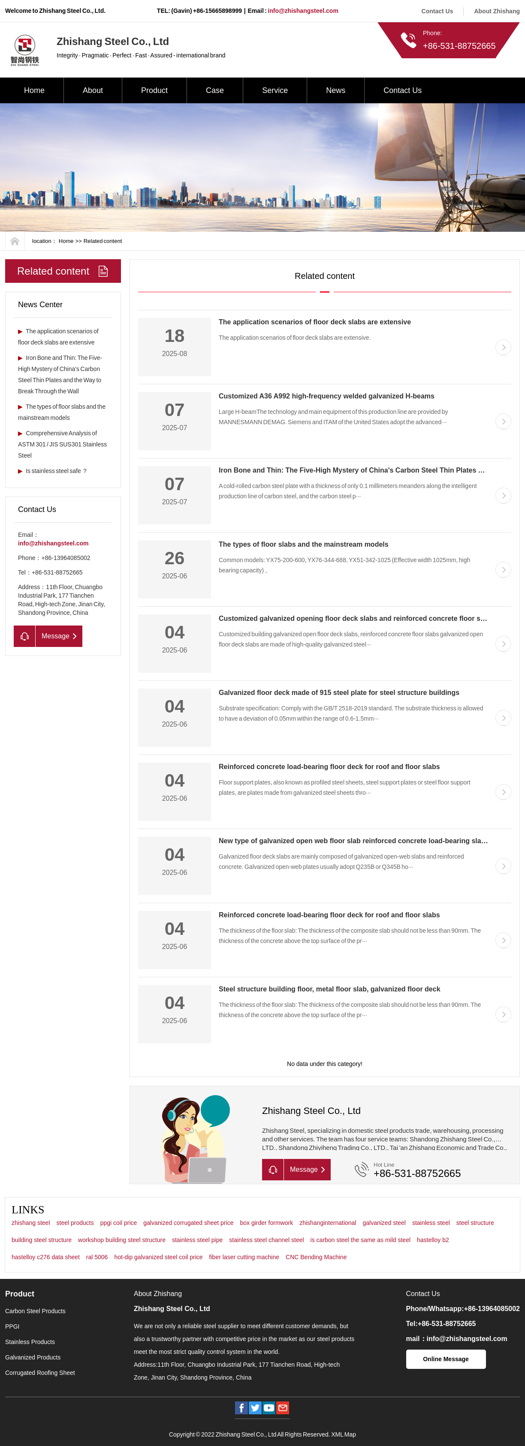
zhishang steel (31, 1222)
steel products (75, 1222)
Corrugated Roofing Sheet (40, 1372)
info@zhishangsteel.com (303, 10)
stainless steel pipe (197, 1239)
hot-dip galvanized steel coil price (158, 1257)
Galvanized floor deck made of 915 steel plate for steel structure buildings (339, 692)
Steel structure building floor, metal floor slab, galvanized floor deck (330, 989)
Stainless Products (30, 1341)
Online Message (446, 1359)
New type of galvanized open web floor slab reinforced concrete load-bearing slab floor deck (369, 840)
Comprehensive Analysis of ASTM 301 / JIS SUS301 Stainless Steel (62, 444)
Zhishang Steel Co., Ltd (172, 1308)
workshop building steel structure (122, 1239)
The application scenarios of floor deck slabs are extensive (315, 322)
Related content (103, 241)
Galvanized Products (32, 1357)
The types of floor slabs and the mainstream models (304, 544)
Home (34, 90)
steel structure (475, 1222)
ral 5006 (97, 1257)
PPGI (12, 1326)
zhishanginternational (327, 1222)
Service (275, 90)
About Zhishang (497, 11)
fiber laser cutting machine (244, 1257)
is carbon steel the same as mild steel (360, 1239)
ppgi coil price (118, 1222)
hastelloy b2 (433, 1239)
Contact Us (437, 11)
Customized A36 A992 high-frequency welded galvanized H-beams (326, 396)
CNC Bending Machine (316, 1257)
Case (215, 90)
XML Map (343, 1434)
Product (154, 90)
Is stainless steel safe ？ (53, 470)
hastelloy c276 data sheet (46, 1257)
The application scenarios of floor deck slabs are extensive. (295, 337)
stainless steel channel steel (266, 1239)
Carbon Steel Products (35, 1311)
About (93, 90)
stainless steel (431, 1222)
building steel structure (42, 1239)
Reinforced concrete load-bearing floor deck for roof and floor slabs (329, 766)
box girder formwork (266, 1222)
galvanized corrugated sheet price (188, 1222)
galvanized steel (383, 1222)
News (335, 90)
